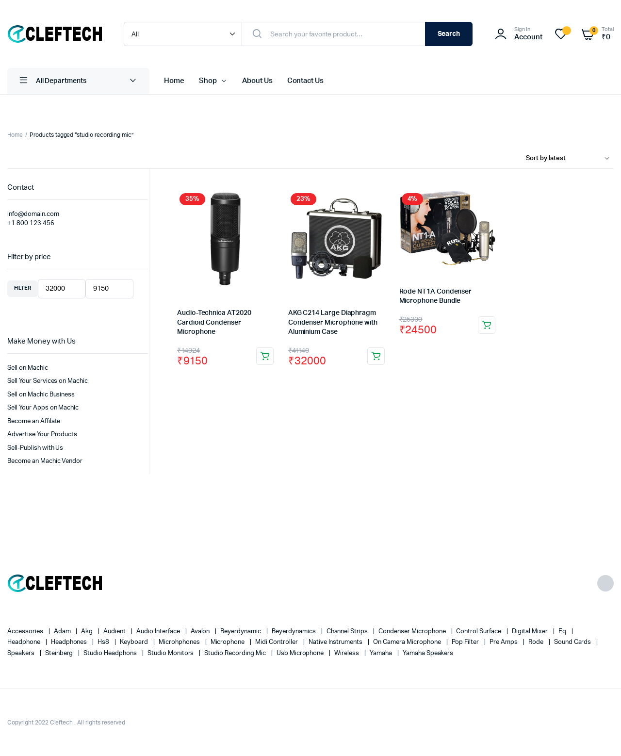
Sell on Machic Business (41, 395)
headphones (70, 642)
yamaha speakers (428, 653)
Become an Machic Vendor (44, 461)
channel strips (348, 631)
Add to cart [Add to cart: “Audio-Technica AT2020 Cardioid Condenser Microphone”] (265, 356)
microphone (228, 642)
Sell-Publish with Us (35, 448)
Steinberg (60, 653)
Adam (63, 631)
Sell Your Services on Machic (47, 381)
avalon (201, 631)
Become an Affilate (33, 421)
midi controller (277, 642)
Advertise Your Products (42, 434)
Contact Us (305, 80)
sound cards (573, 642)
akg (87, 631)
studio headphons (110, 653)
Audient (115, 631)
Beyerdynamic (241, 631)
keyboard (134, 642)
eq (563, 631)
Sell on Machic (27, 368)
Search (449, 34)
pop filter (466, 642)
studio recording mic (235, 653)
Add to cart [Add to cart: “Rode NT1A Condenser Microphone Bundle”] (486, 325)
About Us (257, 80)
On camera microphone (407, 642)
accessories (26, 631)
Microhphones (180, 642)
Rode (536, 642)
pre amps (504, 642)
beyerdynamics (294, 631)
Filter (22, 288)
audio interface (158, 631)
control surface (479, 631)
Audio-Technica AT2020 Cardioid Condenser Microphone (214, 322)
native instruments (336, 642)
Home (174, 80)
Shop (208, 80)
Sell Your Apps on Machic (43, 408)
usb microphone (301, 653)
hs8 (104, 642)
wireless (347, 653)
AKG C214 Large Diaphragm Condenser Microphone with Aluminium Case (332, 322)
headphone (24, 642)
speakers (21, 653)
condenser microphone (412, 631)
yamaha (381, 653)
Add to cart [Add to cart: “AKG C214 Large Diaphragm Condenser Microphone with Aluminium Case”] (376, 356)
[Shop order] (570, 159)
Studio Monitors (171, 653)
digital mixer (530, 631)
